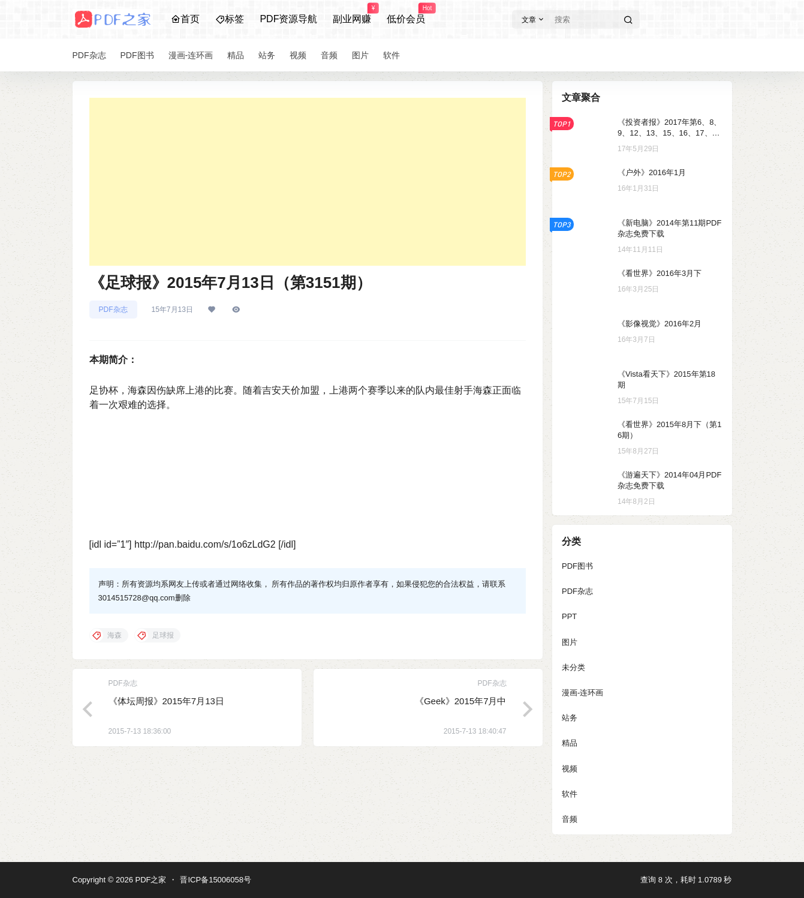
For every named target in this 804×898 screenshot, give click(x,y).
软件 (569, 793)
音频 (569, 819)
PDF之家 (150, 879)
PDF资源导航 (288, 19)
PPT (569, 616)
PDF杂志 (113, 309)
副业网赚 (352, 14)
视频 (569, 768)
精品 (569, 742)
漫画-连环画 (582, 692)
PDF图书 (577, 565)
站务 (569, 717)
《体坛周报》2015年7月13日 (166, 701)
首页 (185, 19)
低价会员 (406, 14)
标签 (229, 19)
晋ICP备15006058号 (215, 879)
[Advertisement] (307, 182)
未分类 (573, 667)
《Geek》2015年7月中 (461, 701)
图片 (569, 642)
